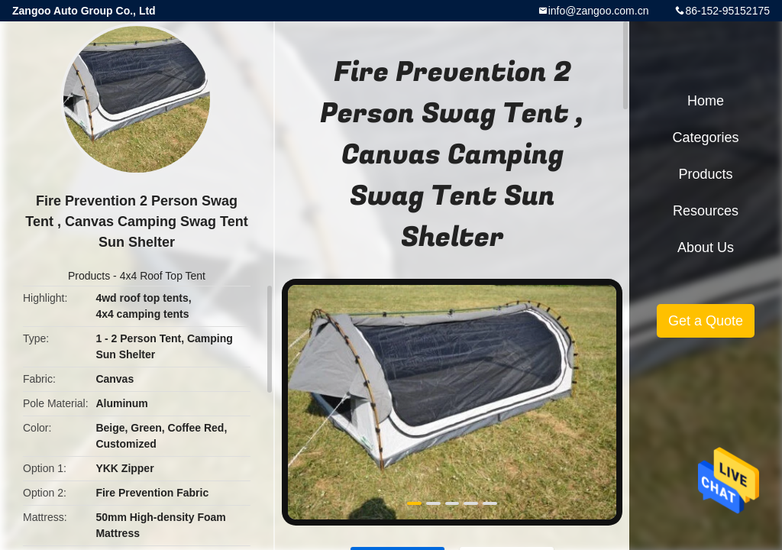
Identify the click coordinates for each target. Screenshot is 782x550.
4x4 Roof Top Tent (162, 276)
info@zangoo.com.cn (598, 11)
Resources (705, 210)
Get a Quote (705, 320)
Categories (705, 137)
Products (89, 276)
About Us (705, 247)
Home (705, 100)
